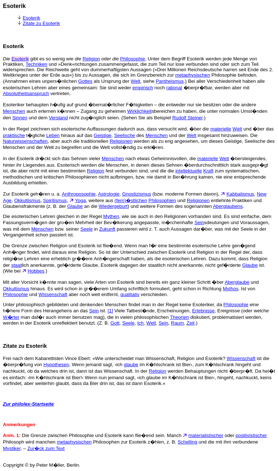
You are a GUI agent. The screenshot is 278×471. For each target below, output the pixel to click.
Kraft (208, 171)
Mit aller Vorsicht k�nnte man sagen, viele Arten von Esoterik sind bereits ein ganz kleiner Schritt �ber (114, 282)
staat (16, 265)
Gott (114, 323)
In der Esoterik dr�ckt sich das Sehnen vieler (52, 158)
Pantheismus (170, 81)
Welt (135, 81)
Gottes (85, 81)
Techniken (36, 64)
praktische (14, 135)
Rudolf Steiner (187, 117)
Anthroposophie (79, 194)
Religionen (121, 141)
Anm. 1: (12, 435)
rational (174, 87)
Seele (86, 229)
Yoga (80, 200)
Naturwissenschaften (25, 141)
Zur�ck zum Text (45, 448)
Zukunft (107, 229)
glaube (131, 364)
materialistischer (205, 435)
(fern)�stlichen (130, 200)
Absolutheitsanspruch (26, 93)
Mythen (111, 216)
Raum (177, 323)
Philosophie (132, 58)
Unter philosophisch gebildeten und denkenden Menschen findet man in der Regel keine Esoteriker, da (113, 304)
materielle (220, 129)
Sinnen (20, 117)
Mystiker (12, 448)
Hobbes (36, 271)
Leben (53, 135)
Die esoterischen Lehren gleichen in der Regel (53, 216)
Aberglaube (237, 282)
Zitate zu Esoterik (41, 23)
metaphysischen (192, 75)
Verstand (58, 117)
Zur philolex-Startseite (28, 404)
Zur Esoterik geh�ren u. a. (32, 194)
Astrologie (108, 194)
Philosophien (162, 200)
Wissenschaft (53, 294)
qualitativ (130, 294)
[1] (110, 310)
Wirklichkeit (139, 111)
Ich (140, 323)
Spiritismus (55, 200)
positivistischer (251, 435)
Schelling (187, 442)
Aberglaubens (228, 206)
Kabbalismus (240, 194)
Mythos (231, 288)
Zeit (190, 323)
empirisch (142, 87)
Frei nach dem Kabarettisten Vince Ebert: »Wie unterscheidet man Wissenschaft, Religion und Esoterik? (115, 358)
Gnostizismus (136, 194)
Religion (91, 58)
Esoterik (31, 18)
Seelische (124, 135)
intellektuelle (188, 171)
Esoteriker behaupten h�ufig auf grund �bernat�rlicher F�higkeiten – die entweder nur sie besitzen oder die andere (129, 104)
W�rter (11, 317)
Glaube (75, 206)
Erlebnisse (203, 310)
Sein (199, 222)
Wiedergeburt (113, 206)
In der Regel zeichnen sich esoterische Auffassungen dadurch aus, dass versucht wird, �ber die (106, 129)
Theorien (179, 317)
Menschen (14, 111)
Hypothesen (56, 364)
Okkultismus (27, 200)
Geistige (102, 135)
